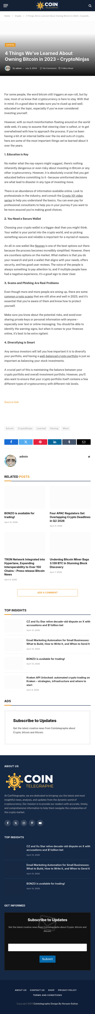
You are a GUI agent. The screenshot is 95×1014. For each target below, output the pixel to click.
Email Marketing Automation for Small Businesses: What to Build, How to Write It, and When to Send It (58, 642)
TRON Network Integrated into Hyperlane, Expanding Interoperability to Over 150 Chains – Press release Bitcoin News (24, 567)
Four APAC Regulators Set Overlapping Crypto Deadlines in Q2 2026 (70, 517)
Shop (51, 990)
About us (21, 990)
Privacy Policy (67, 990)
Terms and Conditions (47, 995)
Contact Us (37, 990)
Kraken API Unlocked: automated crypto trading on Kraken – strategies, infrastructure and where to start (58, 681)
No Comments (48, 68)
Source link (11, 402)
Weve (66, 428)
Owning (54, 428)
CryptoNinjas (25, 428)
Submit (47, 959)
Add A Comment (47, 592)
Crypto (10, 45)
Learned (41, 428)
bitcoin (10, 428)
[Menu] (5, 6)
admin (19, 68)
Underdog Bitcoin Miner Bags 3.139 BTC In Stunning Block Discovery (69, 563)
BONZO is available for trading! (19, 515)
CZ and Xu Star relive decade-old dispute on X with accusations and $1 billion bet (58, 623)
